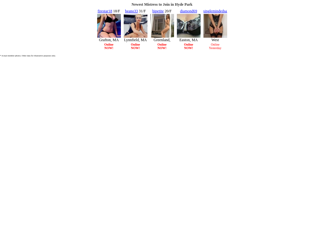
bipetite (158, 11)
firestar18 (105, 11)
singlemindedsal (215, 11)
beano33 (131, 11)
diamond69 (188, 11)
